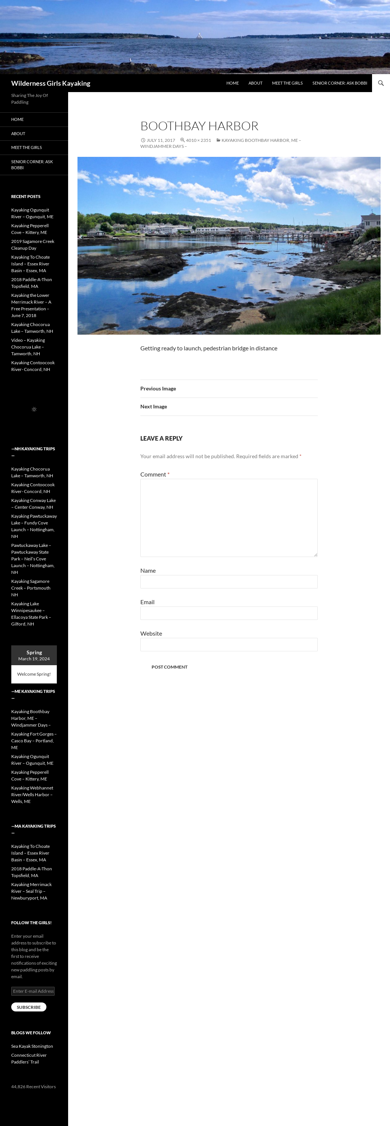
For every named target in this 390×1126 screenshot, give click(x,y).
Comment (155, 474)
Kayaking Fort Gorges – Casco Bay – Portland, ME (34, 740)
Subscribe (29, 1007)
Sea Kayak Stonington (32, 1046)
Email (147, 601)
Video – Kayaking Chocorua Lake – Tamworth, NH (28, 346)
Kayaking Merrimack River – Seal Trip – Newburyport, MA (31, 891)
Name (148, 570)
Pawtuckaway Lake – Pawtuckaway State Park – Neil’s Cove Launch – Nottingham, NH (33, 558)
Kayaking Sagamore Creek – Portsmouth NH (31, 587)
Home (232, 82)
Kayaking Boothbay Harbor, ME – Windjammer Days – (31, 718)
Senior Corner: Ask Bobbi (340, 82)
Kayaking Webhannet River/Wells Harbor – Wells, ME (32, 794)
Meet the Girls (287, 82)
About (255, 82)
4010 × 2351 (198, 140)
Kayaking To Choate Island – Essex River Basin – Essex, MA (30, 263)
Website (151, 633)
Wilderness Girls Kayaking (50, 83)
